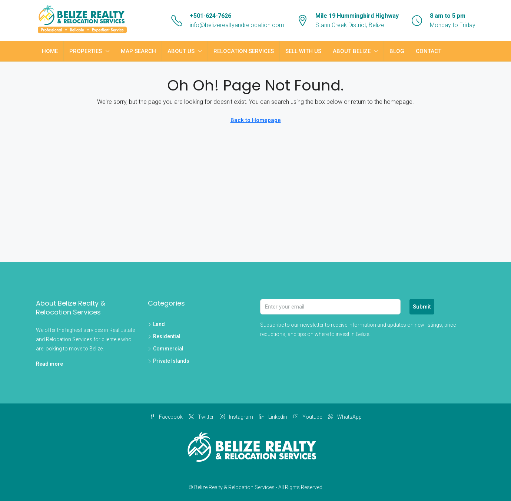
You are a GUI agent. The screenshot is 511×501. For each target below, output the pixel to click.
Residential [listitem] (164, 336)
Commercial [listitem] (165, 349)
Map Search (138, 51)
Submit (422, 306)
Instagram (236, 417)
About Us (181, 51)
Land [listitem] (156, 324)
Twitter (201, 417)
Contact (428, 51)
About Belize (352, 51)
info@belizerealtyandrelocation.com (237, 25)
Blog (396, 51)
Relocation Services (243, 51)
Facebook (166, 417)
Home (50, 51)
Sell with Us (303, 51)
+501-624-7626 (210, 15)
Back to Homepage (255, 120)
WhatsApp (345, 417)
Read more (49, 364)
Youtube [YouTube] (307, 417)
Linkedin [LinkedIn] (273, 417)
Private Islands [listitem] (168, 361)
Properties (85, 51)
